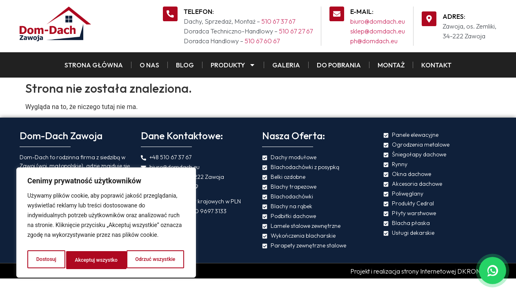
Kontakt (436, 65)
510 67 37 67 (278, 21)
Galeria (286, 65)
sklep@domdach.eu (377, 31)
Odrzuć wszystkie (93, 260)
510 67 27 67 (296, 31)
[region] (106, 225)
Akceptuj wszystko (155, 260)
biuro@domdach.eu (377, 21)
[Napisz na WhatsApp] (492, 270)
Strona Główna (93, 65)
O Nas (149, 65)
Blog (185, 65)
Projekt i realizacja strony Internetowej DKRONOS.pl (423, 271)
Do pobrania (339, 65)
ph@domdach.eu (374, 41)
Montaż (391, 65)
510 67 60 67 (262, 41)
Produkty (233, 65)
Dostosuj (44, 260)
